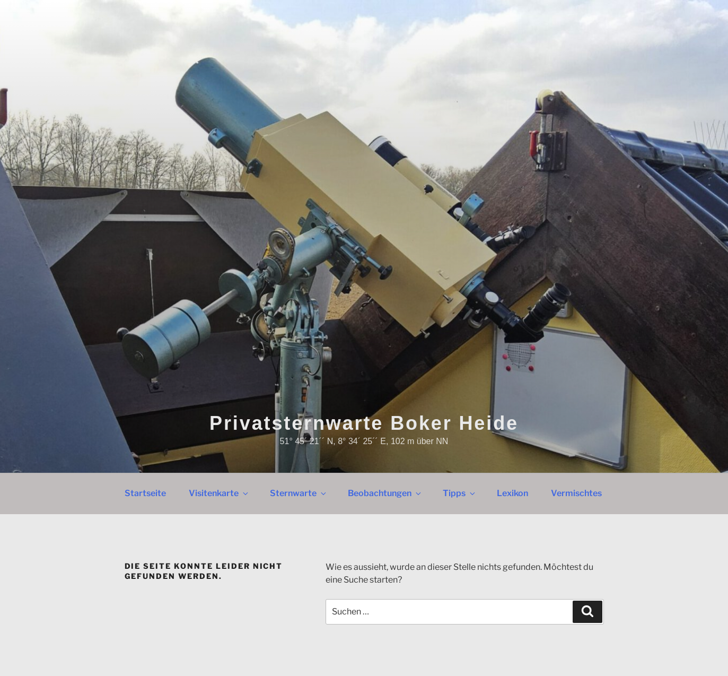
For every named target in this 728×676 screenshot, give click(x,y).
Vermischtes (576, 493)
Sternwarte (299, 493)
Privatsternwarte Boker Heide (364, 423)
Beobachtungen (385, 493)
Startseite (145, 493)
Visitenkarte (219, 493)
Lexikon (512, 493)
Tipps (460, 493)
